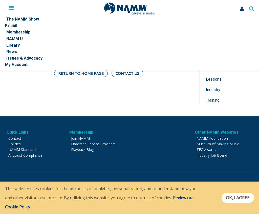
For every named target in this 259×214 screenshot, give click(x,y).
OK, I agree (237, 198)
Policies (14, 143)
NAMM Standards (22, 149)
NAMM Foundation (212, 138)
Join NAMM (80, 138)
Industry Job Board (212, 155)
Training (213, 100)
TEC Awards (206, 149)
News (11, 51)
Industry (213, 89)
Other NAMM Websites (217, 132)
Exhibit (11, 25)
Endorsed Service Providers (93, 143)
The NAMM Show (22, 19)
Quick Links (18, 132)
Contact (14, 138)
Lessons (214, 79)
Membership (18, 32)
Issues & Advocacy (24, 58)
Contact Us (127, 73)
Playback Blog (82, 149)
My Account (16, 64)
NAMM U (14, 38)
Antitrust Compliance (25, 155)
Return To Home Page (81, 73)
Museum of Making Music (218, 143)
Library (13, 45)
